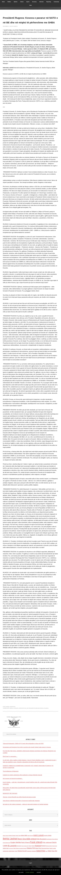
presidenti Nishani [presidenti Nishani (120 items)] (22, 857)
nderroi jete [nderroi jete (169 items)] (6, 857)
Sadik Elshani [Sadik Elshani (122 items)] (11, 860)
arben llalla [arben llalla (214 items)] (24, 844)
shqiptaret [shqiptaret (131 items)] (34, 860)
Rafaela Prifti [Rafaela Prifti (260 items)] (31, 857)
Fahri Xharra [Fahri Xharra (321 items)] (25, 852)
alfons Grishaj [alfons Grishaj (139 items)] (12, 844)
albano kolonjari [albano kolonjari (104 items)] (6, 844)
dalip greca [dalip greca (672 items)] (31, 848)
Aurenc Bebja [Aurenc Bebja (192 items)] (47, 844)
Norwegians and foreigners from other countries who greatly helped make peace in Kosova (27, 756)
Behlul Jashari (14, 717)
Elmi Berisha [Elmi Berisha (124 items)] (49, 848)
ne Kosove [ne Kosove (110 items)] (11, 857)
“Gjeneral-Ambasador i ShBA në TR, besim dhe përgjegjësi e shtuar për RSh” (23, 752)
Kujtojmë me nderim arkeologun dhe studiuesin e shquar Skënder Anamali (22, 784)
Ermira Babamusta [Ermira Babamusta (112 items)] (6, 851)
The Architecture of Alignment (10, 780)
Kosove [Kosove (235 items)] (43, 855)
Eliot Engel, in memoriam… (10, 765)
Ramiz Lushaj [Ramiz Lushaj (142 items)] (52, 857)
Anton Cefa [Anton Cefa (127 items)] (18, 844)
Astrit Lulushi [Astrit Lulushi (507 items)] (38, 844)
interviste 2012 (23, 717)
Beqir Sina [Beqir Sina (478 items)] (22, 848)
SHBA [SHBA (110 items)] (16, 860)
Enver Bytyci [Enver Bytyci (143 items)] (55, 848)
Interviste (12, 716)
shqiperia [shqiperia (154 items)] (29, 860)
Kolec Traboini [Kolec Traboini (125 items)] (32, 855)
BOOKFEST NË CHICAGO (10, 802)
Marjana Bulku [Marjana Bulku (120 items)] (49, 855)
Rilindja (46, 717)
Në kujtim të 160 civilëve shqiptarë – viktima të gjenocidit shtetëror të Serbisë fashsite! (25, 813)
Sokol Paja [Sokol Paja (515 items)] (40, 860)
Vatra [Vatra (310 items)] (49, 860)
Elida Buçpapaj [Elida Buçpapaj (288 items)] (41, 848)
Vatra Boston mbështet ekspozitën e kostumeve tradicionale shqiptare (21, 810)
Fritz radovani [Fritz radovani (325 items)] (47, 852)
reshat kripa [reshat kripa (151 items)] (5, 860)
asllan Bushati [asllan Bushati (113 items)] (30, 844)
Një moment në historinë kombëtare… (13, 787)
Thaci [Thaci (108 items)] (46, 860)
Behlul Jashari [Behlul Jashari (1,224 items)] (10, 848)
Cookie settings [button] (30, 872)
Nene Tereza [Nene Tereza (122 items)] (16, 857)
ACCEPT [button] (39, 872)
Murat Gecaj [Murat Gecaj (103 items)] (54, 855)
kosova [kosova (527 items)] (38, 855)
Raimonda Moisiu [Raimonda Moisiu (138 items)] (45, 857)
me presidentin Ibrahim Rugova (35, 717)
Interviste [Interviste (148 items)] (19, 855)
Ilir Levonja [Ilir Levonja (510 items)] (12, 855)
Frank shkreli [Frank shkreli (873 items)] (36, 851)
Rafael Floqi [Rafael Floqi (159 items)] (38, 857)
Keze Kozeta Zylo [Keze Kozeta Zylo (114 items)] (24, 855)
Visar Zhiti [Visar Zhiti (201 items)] (54, 860)
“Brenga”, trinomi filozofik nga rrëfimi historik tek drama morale (19, 806)
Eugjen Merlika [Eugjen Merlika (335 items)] (16, 852)
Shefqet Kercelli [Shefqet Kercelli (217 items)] (22, 860)
